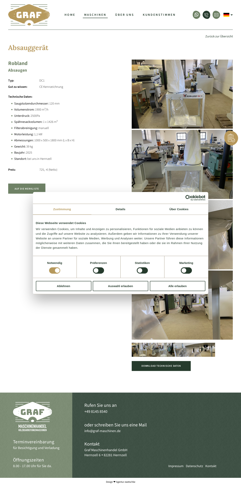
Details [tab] (120, 209)
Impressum (176, 466)
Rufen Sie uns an (100, 405)
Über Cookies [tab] (179, 209)
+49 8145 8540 (95, 411)
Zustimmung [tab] (62, 209)
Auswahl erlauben (120, 286)
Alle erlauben (177, 286)
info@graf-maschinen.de (102, 430)
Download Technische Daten (161, 366)
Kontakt (92, 444)
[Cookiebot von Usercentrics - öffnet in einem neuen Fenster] (188, 198)
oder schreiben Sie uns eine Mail (115, 425)
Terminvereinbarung (33, 442)
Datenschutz (194, 466)
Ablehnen (63, 286)
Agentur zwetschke (125, 482)
